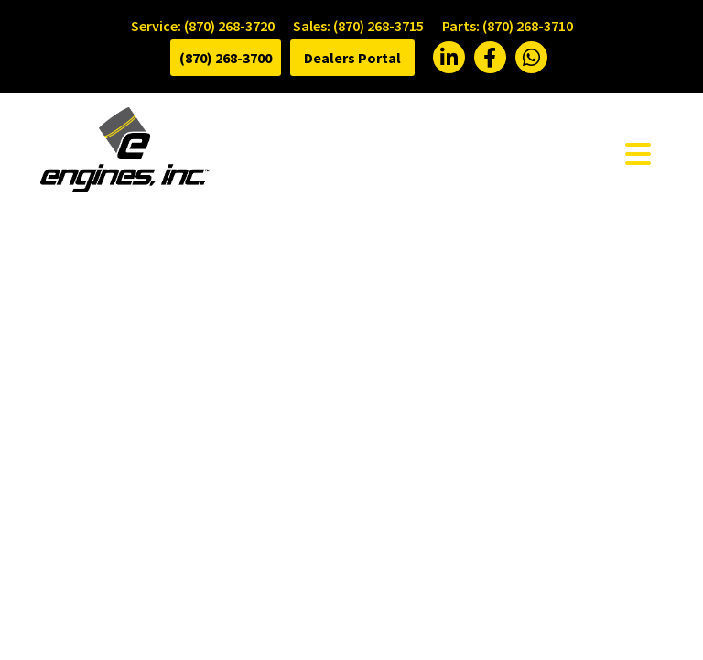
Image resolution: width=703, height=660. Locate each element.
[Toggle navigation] (638, 153)
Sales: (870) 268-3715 (358, 25)
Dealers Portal (352, 58)
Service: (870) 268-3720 (203, 25)
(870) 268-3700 (225, 58)
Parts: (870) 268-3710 (507, 25)
